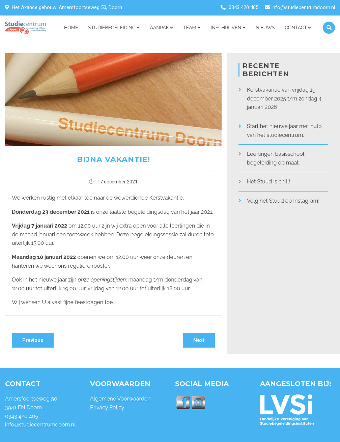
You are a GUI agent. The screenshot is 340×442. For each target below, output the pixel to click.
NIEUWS (265, 27)
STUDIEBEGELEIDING (114, 27)
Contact (298, 27)
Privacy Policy (107, 407)
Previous (32, 340)
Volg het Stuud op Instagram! (283, 201)
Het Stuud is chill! (268, 181)
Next (198, 340)
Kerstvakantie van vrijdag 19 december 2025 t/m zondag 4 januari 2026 (284, 98)
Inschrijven (227, 27)
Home (71, 27)
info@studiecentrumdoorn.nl (303, 7)
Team (191, 27)
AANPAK (161, 27)
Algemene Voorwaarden (120, 398)
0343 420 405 (243, 7)
